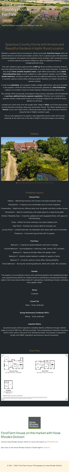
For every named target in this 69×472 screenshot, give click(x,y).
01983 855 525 (52, 442)
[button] (3, 159)
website (47, 447)
